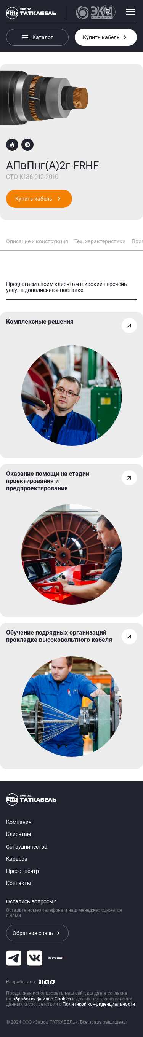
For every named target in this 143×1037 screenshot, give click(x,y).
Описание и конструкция (37, 241)
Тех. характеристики (99, 241)
